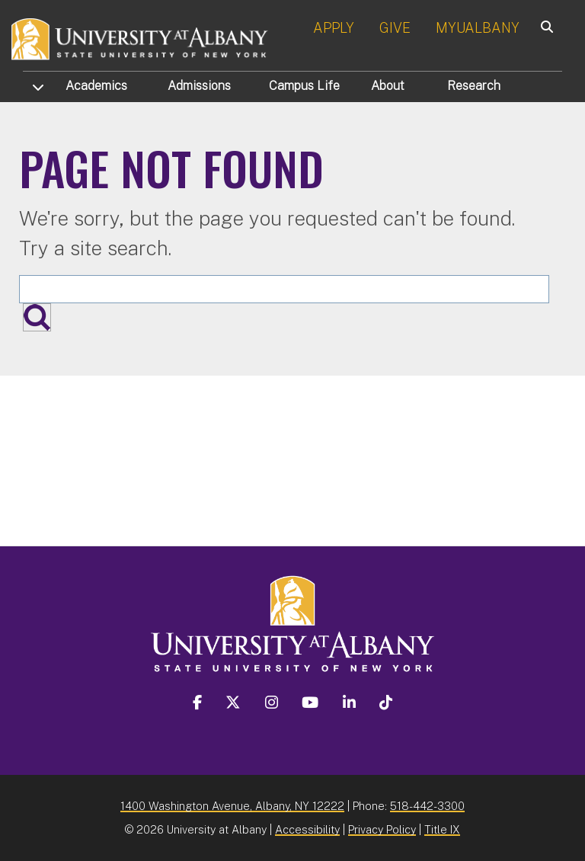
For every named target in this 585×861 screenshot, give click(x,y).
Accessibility (307, 829)
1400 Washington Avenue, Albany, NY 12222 (232, 805)
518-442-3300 (427, 805)
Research (473, 85)
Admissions (199, 85)
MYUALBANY (477, 28)
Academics (96, 85)
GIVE (395, 28)
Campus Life (304, 85)
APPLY (333, 28)
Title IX (442, 829)
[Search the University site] (284, 289)
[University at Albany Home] (140, 38)
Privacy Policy (382, 829)
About (387, 85)
